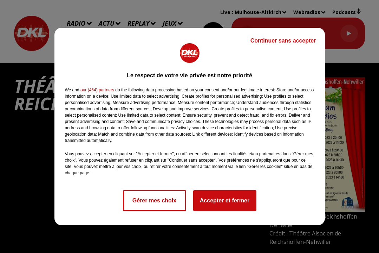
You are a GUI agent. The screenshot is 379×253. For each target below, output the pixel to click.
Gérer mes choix (154, 200)
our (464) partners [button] (97, 89)
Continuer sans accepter (283, 41)
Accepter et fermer (224, 200)
